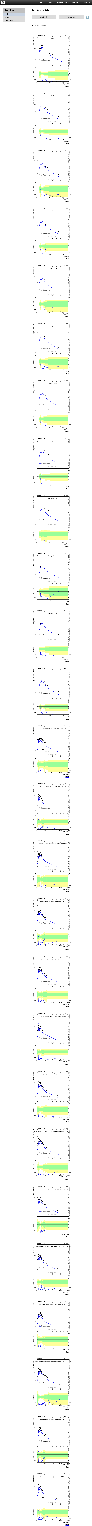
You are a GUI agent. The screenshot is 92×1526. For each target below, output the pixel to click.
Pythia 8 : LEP (43, 17)
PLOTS (50, 2)
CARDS (75, 2)
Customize (71, 17)
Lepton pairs (9, 20)
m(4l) (6, 14)
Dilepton (7, 17)
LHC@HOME (85, 2)
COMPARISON (63, 2)
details (67, 86)
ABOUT (40, 2)
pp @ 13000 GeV (39, 25)
